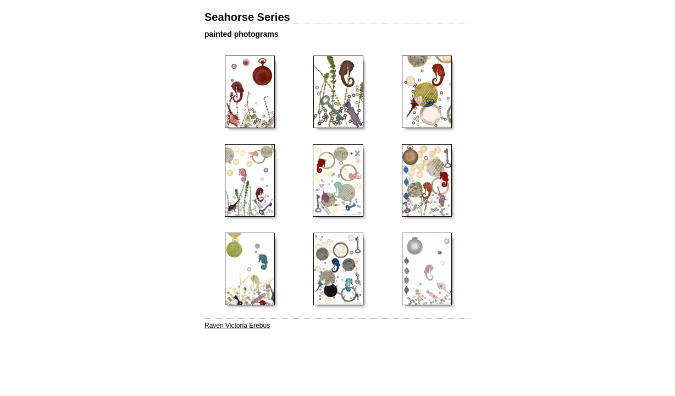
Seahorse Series (247, 17)
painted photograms (241, 34)
